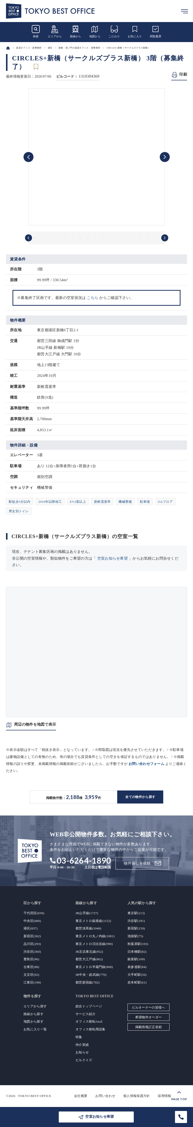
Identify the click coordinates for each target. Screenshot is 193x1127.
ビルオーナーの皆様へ (148, 1007)
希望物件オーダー (148, 1017)
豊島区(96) (31, 959)
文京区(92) (31, 975)
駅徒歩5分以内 (19, 502)
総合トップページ (89, 1006)
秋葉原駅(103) (138, 944)
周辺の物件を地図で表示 (35, 724)
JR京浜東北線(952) (89, 951)
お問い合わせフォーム (146, 764)
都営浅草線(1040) (88, 928)
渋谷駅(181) (136, 921)
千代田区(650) (34, 913)
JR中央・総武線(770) (91, 975)
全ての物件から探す (140, 797)
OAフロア (165, 502)
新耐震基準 (102, 502)
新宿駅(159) (136, 928)
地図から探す (34, 1021)
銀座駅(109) (136, 959)
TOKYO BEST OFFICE (34, 1096)
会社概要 (80, 1096)
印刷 (183, 74)
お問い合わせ (105, 1096)
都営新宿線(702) (88, 982)
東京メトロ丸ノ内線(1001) (95, 936)
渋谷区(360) (32, 951)
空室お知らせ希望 (112, 558)
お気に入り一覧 (35, 1029)
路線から (75, 31)
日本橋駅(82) (137, 951)
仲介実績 (82, 1045)
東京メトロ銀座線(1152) (93, 921)
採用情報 (164, 1096)
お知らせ (82, 1052)
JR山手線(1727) (87, 913)
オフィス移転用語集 (91, 1029)
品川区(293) (32, 944)
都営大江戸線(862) (89, 959)
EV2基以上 (78, 502)
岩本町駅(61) (137, 982)
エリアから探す (35, 1006)
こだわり (114, 31)
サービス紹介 (86, 1014)
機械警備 (125, 502)
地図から (94, 31)
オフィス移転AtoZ (89, 1021)
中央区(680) (32, 921)
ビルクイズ (84, 1060)
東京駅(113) (136, 913)
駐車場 (145, 502)
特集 (79, 1037)
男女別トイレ (19, 511)
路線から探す (34, 1014)
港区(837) (31, 928)
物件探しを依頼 (137, 863)
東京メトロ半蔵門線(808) (94, 967)
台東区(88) (31, 967)
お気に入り (135, 31)
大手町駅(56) (137, 975)
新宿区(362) (32, 936)
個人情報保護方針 (136, 1096)
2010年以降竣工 (50, 502)
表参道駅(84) (137, 967)
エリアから (55, 31)
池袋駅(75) (135, 936)
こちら (92, 298)
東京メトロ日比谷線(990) (94, 944)
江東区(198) (32, 982)
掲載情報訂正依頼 (148, 1027)
